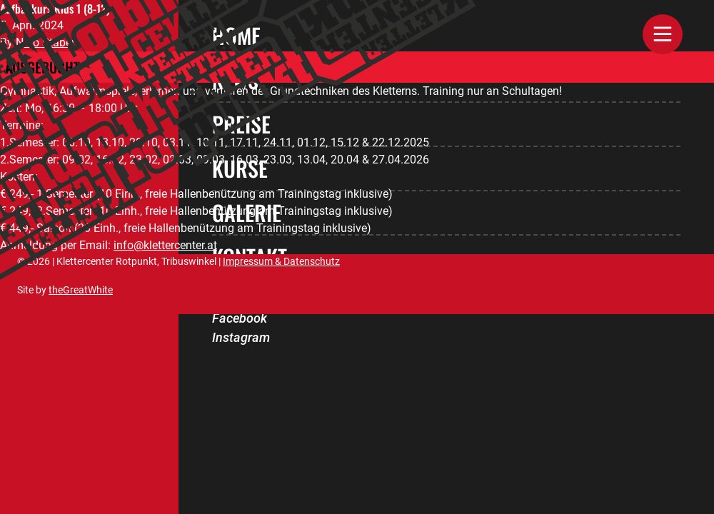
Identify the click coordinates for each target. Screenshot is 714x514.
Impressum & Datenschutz (281, 261)
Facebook (239, 318)
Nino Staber (45, 42)
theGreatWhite (81, 290)
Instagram (241, 337)
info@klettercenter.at (165, 245)
